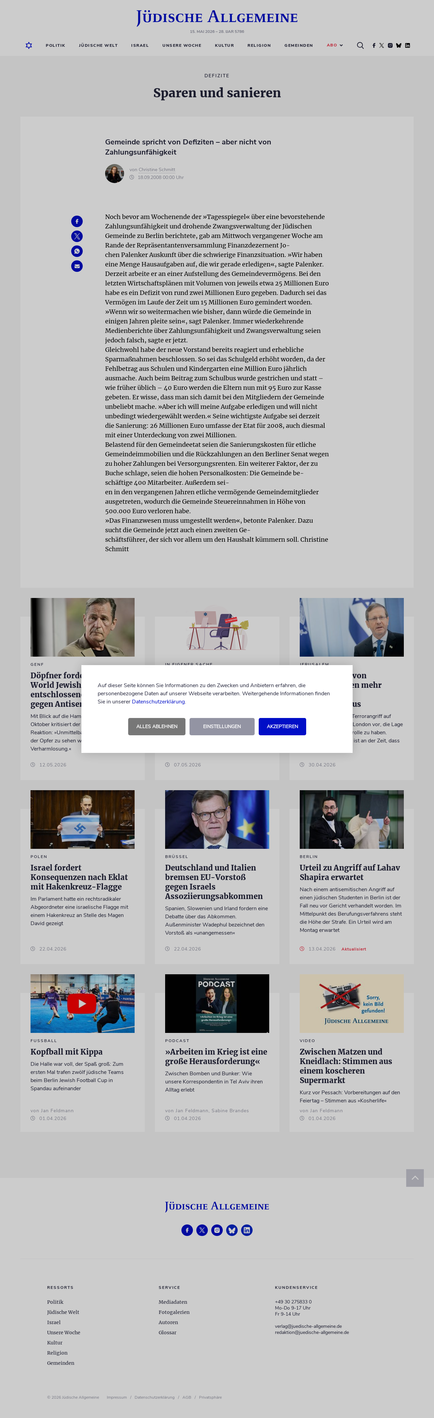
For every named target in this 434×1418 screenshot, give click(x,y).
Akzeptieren (282, 726)
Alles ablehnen (156, 726)
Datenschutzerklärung (158, 701)
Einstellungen (222, 726)
